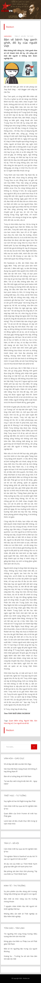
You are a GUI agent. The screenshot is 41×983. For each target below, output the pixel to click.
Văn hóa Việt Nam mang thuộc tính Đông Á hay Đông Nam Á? (20, 770)
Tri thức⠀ (30, 36)
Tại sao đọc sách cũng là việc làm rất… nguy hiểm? (20, 782)
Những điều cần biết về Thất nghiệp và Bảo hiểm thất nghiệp (20, 915)
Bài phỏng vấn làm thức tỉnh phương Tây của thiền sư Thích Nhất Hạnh (20, 872)
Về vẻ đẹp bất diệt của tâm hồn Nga (17, 764)
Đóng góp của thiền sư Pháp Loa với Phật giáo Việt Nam (20, 942)
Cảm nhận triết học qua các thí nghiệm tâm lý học (20, 807)
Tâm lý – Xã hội (11, 843)
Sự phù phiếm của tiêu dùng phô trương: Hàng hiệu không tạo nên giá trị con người (20, 892)
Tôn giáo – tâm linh (14, 928)
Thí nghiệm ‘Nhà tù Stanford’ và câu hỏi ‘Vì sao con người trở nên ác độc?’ (20, 857)
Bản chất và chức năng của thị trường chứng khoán (20, 900)
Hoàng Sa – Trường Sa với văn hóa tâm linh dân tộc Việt (20, 957)
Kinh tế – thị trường (15, 886)
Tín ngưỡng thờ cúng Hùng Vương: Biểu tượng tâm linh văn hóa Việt (20, 935)
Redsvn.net (26, 978)
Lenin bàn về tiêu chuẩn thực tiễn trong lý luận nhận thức (20, 822)
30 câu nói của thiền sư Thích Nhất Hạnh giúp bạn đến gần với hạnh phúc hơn (20, 865)
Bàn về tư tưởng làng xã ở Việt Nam (17, 776)
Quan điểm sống (16, 721)
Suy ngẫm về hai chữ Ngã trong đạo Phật (19, 801)
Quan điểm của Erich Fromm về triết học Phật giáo (20, 814)
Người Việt (28, 721)
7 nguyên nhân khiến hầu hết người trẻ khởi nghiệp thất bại (20, 907)
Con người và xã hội (21, 723)
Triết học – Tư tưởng (15, 795)
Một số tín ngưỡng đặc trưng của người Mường (20, 950)
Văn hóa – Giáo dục (14, 758)
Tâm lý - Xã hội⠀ (21, 36)
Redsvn (10, 27)
